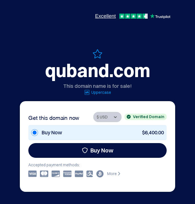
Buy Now (97, 150)
